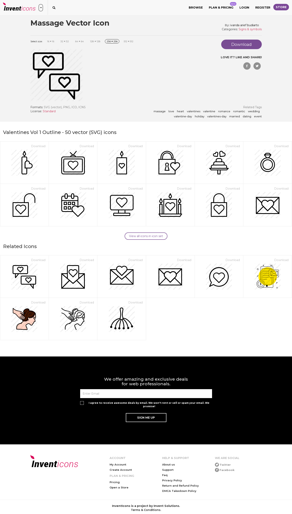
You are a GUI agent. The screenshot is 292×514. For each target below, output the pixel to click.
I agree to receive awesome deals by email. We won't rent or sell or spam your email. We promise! (149, 404)
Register (262, 7)
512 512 (128, 41)
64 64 (79, 41)
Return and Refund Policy (180, 485)
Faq (165, 475)
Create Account (121, 469)
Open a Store (119, 487)
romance (224, 111)
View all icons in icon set (146, 236)
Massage (160, 111)
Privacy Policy (172, 480)
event (258, 116)
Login (244, 7)
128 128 (95, 41)
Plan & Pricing (222, 5)
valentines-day (216, 116)
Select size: (36, 41)
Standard (49, 111)
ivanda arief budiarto (244, 25)
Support (167, 469)
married (234, 116)
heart (180, 111)
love (171, 111)
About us (168, 464)
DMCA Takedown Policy (179, 490)
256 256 (112, 41)
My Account (118, 464)
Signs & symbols (250, 29)
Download (38, 146)
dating (247, 116)
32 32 (64, 41)
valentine (209, 111)
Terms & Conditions (146, 510)
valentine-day (183, 116)
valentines (193, 111)
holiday (199, 116)
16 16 (50, 41)
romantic (239, 111)
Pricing (115, 482)
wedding (254, 111)
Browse (196, 7)
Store (281, 7)
